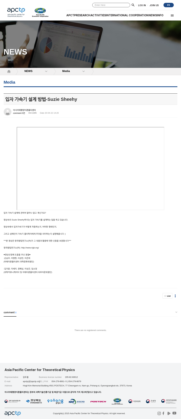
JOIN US (154, 5)
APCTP (71, 15)
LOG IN (142, 5)
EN (168, 5)
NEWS (153, 15)
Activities (98, 15)
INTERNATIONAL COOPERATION (127, 15)
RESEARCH (83, 15)
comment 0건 (19, 113)
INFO (160, 15)
